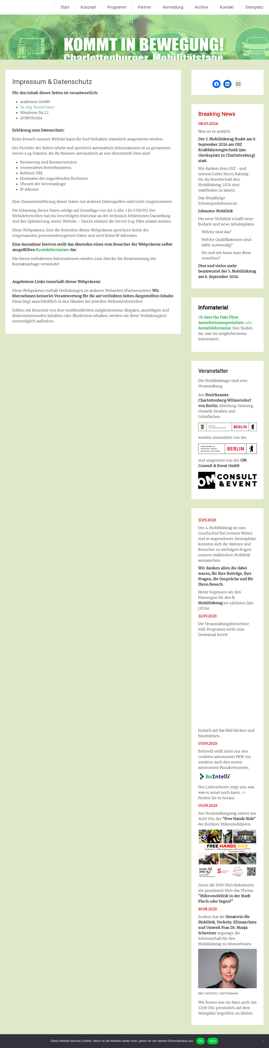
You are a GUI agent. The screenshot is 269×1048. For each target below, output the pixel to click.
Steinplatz (254, 7)
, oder (225, 322)
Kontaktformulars (52, 249)
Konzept (88, 7)
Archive (201, 7)
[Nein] (263, 1041)
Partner (144, 7)
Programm (116, 7)
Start (65, 7)
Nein (212, 1041)
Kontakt (227, 7)
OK (200, 1041)
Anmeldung (173, 7)
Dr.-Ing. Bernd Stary (37, 107)
